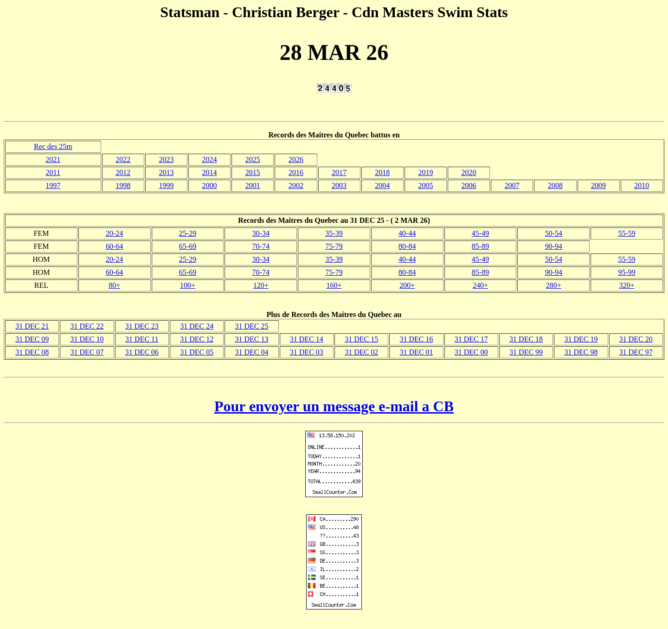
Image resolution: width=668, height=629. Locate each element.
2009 (598, 185)
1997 (52, 185)
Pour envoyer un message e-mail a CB (334, 406)
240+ (480, 285)
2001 (252, 185)
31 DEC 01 (416, 352)
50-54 (553, 233)
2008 (555, 185)
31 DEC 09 (32, 339)
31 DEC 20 (636, 339)
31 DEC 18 (526, 339)
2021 (52, 159)
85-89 (480, 246)
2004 (382, 185)
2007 (512, 185)
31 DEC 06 (142, 352)
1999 (166, 185)
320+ (627, 285)
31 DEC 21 (32, 326)
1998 (123, 185)
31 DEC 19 (580, 339)
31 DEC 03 (306, 352)
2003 (339, 185)
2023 (166, 159)
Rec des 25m (53, 146)
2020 (469, 172)
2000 (209, 185)
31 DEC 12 (196, 339)
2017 (339, 172)
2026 (296, 159)
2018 (382, 172)
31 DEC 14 (306, 339)
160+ (333, 285)
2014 (209, 172)
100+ (187, 285)
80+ (114, 285)
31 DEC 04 (251, 352)
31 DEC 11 (141, 339)
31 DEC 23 (142, 326)
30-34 (261, 233)
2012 (123, 172)
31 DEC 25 (251, 326)
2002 (296, 185)
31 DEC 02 (361, 352)
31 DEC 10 (86, 339)
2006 (469, 185)
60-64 (114, 246)
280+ (553, 285)
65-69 (187, 246)
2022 (123, 159)
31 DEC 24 (196, 326)
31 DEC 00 (471, 352)
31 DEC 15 (361, 339)
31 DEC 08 (32, 352)
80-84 (407, 246)
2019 (425, 172)
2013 (166, 172)
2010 (641, 185)
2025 (252, 159)
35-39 (333, 233)
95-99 (626, 272)
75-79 (333, 246)
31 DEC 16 (416, 339)
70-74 (261, 246)
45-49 (480, 233)
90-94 (553, 246)
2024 (209, 159)
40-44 (407, 233)
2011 (53, 172)
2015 (252, 172)
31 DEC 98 (580, 352)
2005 (425, 185)
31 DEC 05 (196, 352)
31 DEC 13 (251, 339)
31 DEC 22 (86, 326)
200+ (407, 285)
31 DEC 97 (636, 352)
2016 (296, 172)
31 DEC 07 (86, 352)
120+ (261, 285)
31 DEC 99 (526, 352)
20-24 (114, 233)
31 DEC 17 (471, 339)
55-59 (626, 233)
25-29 (187, 233)
